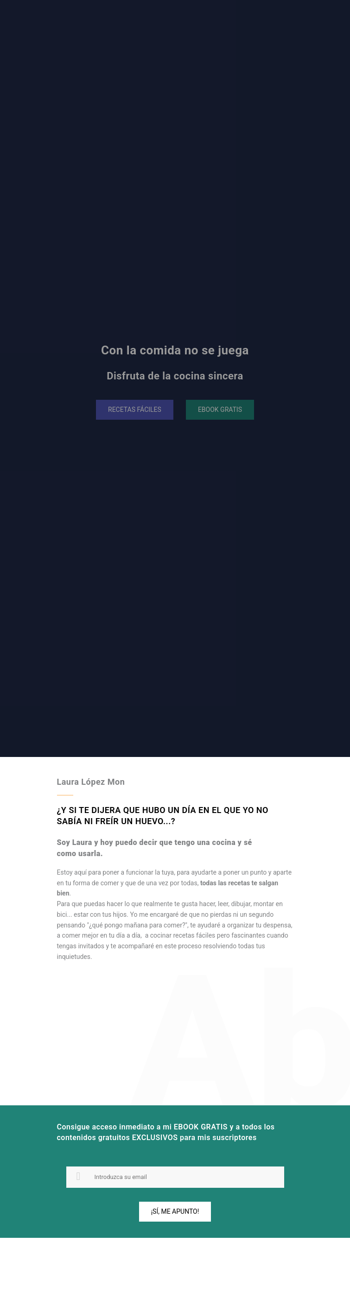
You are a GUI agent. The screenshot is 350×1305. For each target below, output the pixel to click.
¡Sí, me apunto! (175, 1211)
